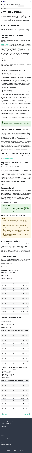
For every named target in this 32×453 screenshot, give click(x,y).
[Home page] (2, 4)
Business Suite (3, 426)
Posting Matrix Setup (5, 44)
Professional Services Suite (6, 423)
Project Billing (3, 437)
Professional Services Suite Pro (6, 425)
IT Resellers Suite (4, 428)
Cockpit (2, 435)
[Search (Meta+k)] (30, 1)
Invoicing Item (21, 48)
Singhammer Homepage (6, 444)
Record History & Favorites (6, 438)
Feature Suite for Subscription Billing (7, 421)
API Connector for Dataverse (6, 433)
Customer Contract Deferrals (7, 158)
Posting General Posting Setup (14, 140)
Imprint (3, 446)
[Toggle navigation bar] (1, 1)
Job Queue (26, 207)
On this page (3, 8)
